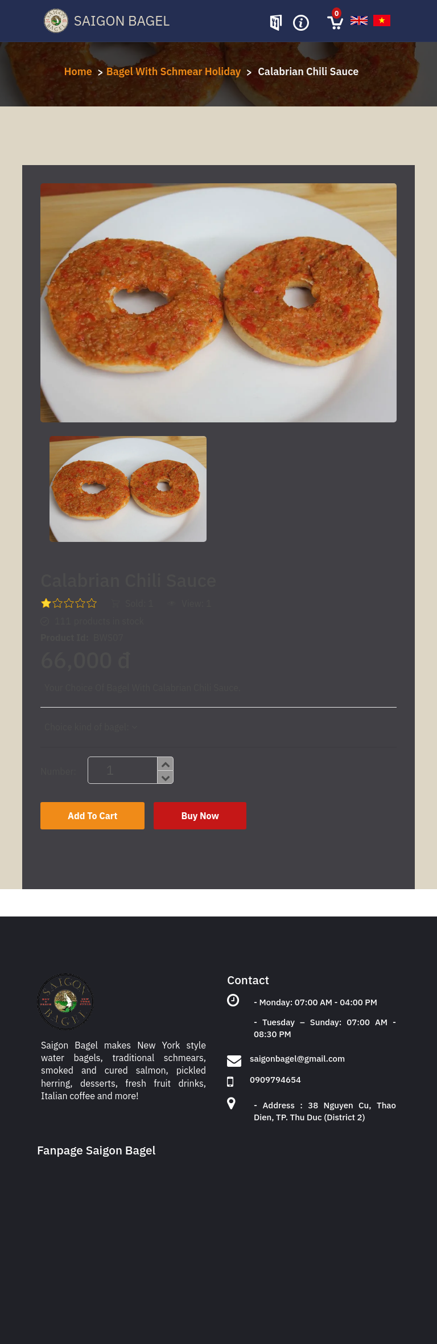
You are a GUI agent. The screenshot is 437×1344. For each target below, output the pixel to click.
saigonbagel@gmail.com (297, 1058)
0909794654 (275, 1079)
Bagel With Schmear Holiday (173, 71)
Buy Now (199, 815)
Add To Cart (92, 815)
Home (78, 71)
